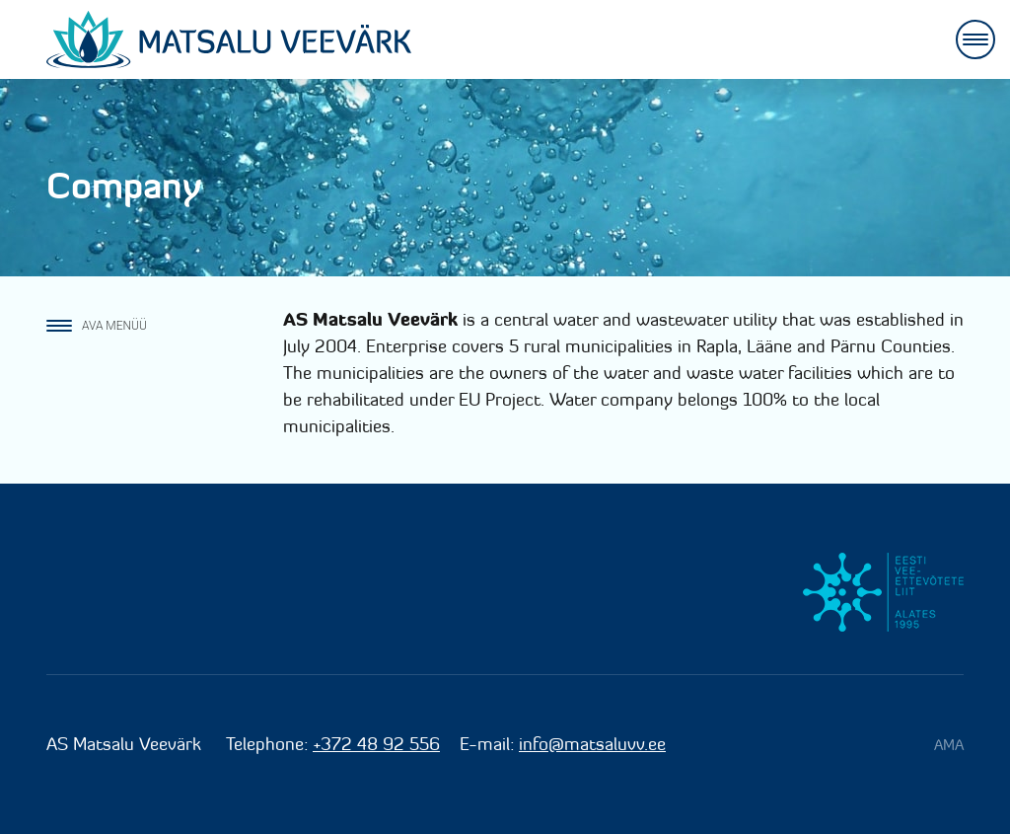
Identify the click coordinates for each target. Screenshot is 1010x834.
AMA (949, 744)
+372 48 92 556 (376, 743)
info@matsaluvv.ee (592, 743)
